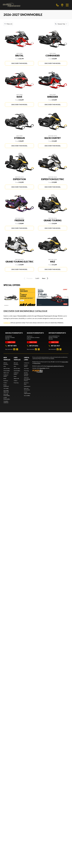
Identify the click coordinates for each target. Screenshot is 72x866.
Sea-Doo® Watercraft (6, 391)
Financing (16, 382)
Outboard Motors (6, 375)
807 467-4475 (10, 346)
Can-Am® (6, 388)
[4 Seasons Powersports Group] (11, 5)
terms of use (37, 363)
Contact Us (26, 363)
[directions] (62, 5)
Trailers (5, 382)
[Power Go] (48, 371)
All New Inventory (6, 363)
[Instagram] (17, 349)
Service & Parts (26, 383)
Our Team (26, 368)
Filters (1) (8, 24)
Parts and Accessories (27, 389)
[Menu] (67, 5)
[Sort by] (61, 24)
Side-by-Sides (7, 368)
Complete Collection (6, 402)
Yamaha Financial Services (26, 374)
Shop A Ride (42, 368)
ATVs (5, 366)
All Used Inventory (16, 363)
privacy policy (65, 361)
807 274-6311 (32, 346)
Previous (27, 278)
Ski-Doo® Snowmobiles (7, 394)
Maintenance (27, 386)
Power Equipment (6, 385)
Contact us (7, 322)
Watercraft (6, 372)
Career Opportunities (27, 392)
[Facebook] (14, 349)
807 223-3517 (54, 346)
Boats (5, 378)
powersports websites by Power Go (55, 366)
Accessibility (27, 395)
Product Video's (26, 365)
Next (45, 278)
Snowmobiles (7, 370)
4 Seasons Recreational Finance (27, 379)
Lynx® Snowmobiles (7, 398)
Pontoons (6, 380)
